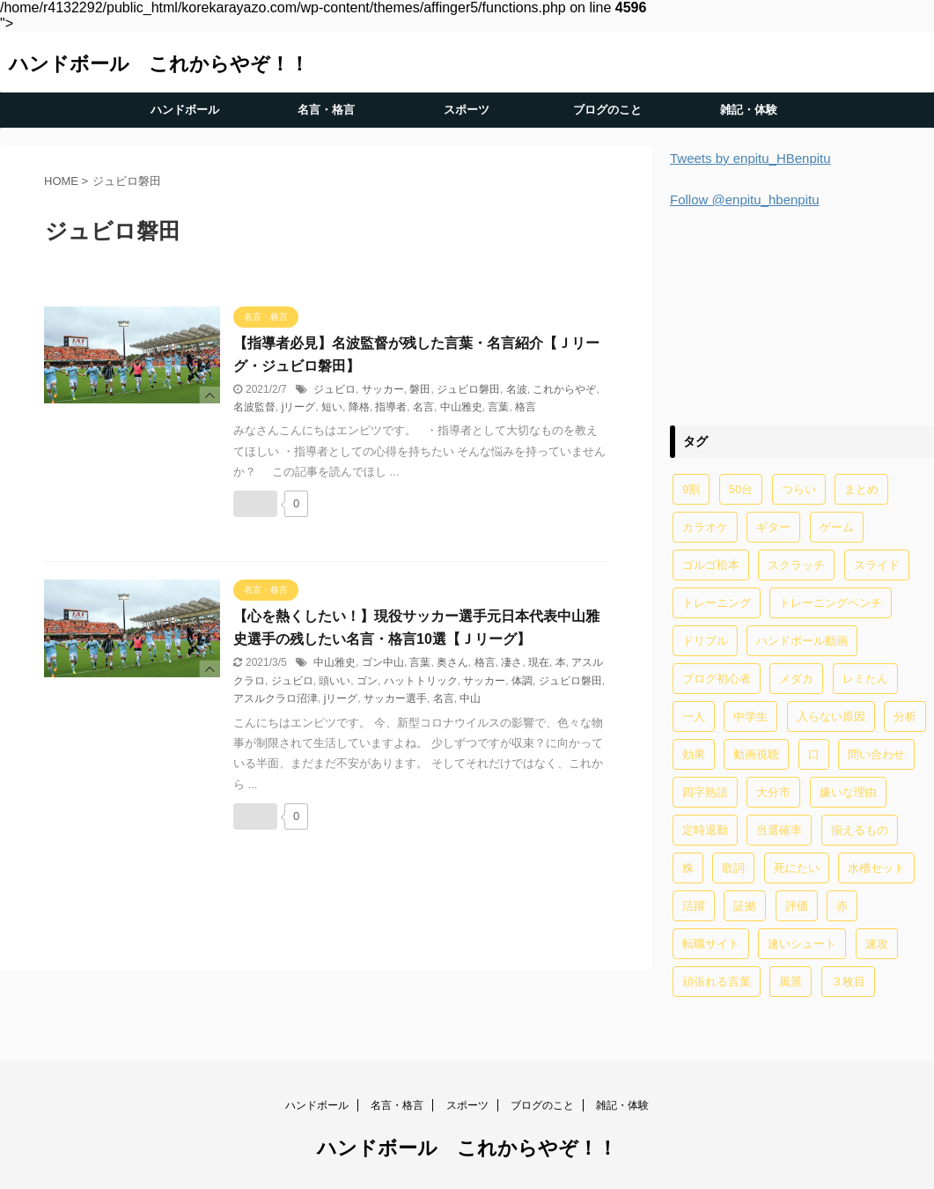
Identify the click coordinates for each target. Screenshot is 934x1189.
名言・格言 (326, 109)
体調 (522, 681)
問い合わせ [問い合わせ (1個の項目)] (876, 754)
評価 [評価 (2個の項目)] (796, 905)
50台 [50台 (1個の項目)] (741, 489)
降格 (359, 407)
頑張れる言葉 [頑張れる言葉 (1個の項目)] (716, 981)
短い (331, 407)
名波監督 (254, 407)
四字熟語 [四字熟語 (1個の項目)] (705, 792)
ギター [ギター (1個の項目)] (773, 527)
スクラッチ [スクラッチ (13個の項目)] (796, 565)
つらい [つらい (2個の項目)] (799, 489)
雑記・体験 (748, 109)
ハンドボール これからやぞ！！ (159, 64)
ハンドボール (185, 109)
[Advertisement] (802, 314)
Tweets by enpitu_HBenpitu (750, 158)
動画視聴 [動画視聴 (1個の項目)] (756, 754)
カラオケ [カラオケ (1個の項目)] (705, 527)
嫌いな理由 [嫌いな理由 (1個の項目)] (848, 792)
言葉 (498, 407)
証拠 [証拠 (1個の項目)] (744, 905)
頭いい (334, 681)
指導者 (391, 407)
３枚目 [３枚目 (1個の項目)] (848, 981)
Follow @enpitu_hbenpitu (745, 199)
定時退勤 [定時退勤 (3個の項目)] (705, 830)
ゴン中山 (383, 662)
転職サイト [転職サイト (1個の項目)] (710, 943)
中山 (470, 698)
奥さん (452, 662)
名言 (423, 407)
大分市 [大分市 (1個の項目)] (773, 792)
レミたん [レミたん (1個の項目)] (865, 678)
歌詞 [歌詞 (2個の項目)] (733, 868)
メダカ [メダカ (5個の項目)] (796, 678)
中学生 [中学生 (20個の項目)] (750, 716)
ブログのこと (607, 109)
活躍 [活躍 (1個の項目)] (693, 905)
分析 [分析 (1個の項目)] (905, 716)
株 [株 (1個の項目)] (688, 868)
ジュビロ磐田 (468, 389)
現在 (538, 662)
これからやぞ (564, 389)
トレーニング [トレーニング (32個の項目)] (716, 602)
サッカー (383, 389)
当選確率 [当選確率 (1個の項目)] (779, 830)
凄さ (511, 662)
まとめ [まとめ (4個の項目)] (861, 489)
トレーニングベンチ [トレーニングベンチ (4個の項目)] (830, 602)
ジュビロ (334, 389)
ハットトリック (421, 681)
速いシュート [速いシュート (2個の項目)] (802, 943)
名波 (516, 389)
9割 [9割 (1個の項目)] (691, 489)
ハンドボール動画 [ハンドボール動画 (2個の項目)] (802, 640)
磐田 (419, 389)
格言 (525, 407)
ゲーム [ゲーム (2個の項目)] (837, 527)
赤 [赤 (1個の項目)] (842, 905)
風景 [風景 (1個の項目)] (790, 981)
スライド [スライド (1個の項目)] (877, 565)
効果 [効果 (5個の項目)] (693, 754)
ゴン (367, 681)
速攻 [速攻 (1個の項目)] (876, 943)
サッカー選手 (395, 698)
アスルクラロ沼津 (275, 698)
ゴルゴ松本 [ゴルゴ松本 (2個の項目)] (710, 565)
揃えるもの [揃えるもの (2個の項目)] (859, 830)
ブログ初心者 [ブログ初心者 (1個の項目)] (716, 678)
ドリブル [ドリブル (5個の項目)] (705, 640)
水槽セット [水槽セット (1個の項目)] (876, 868)
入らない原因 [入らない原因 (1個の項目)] (831, 716)
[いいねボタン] (255, 504)
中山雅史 (461, 407)
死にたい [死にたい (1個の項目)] (797, 868)
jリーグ (299, 407)
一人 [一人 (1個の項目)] (693, 716)
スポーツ (466, 109)
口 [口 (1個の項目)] (814, 754)
